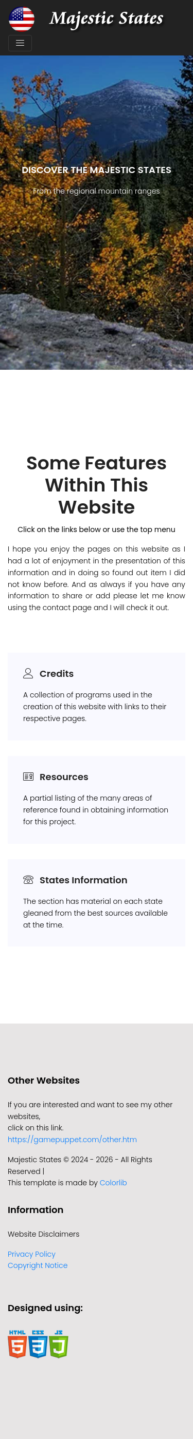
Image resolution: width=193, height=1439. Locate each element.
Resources (64, 776)
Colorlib (113, 1183)
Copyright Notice (37, 1265)
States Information (84, 880)
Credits (57, 673)
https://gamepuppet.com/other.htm (72, 1139)
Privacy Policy (32, 1254)
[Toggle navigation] (20, 43)
